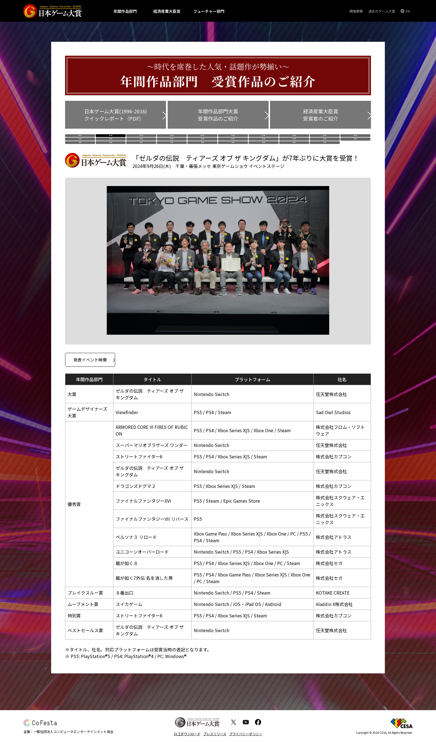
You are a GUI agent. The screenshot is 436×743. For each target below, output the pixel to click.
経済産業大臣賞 (166, 11)
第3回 (264, 161)
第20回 (355, 139)
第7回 (141, 161)
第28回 (111, 139)
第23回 (263, 139)
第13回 (263, 150)
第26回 (172, 139)
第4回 (233, 161)
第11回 (325, 150)
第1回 (325, 161)
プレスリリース (214, 733)
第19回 (80, 150)
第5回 (202, 161)
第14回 (233, 150)
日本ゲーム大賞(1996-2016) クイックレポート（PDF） (115, 114)
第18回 (111, 150)
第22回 (294, 139)
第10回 (355, 150)
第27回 (141, 139)
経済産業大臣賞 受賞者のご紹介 (320, 114)
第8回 (111, 161)
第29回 (80, 139)
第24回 (233, 139)
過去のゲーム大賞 (381, 11)
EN (408, 11)
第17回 (141, 150)
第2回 (294, 161)
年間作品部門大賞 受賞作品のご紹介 (218, 114)
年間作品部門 (125, 11)
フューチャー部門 (208, 11)
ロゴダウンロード (187, 733)
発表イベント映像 (90, 382)
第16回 (172, 150)
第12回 (294, 150)
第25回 (202, 139)
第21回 (325, 139)
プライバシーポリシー (245, 733)
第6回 (172, 161)
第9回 (80, 161)
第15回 (202, 150)
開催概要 (356, 11)
